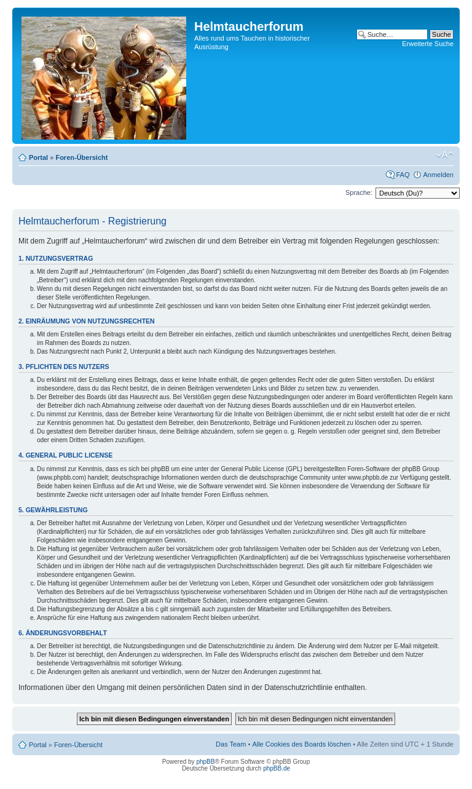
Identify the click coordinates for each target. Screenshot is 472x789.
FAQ (402, 174)
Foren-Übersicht (81, 157)
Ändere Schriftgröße (445, 155)
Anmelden (438, 174)
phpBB (205, 761)
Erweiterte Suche (428, 43)
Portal (38, 157)
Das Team (231, 744)
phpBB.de (276, 768)
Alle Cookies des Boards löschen (301, 744)
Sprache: (358, 192)
